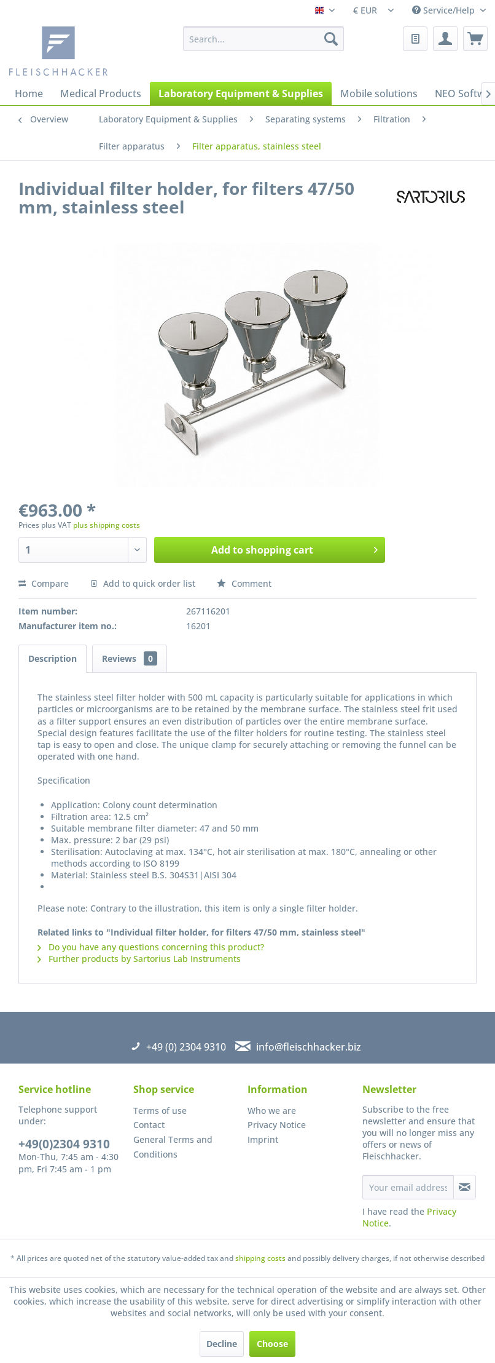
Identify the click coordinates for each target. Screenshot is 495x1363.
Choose (272, 1343)
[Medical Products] (101, 93)
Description (52, 658)
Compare (43, 583)
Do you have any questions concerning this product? (150, 947)
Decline (221, 1343)
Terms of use (160, 1110)
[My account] (445, 38)
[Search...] (263, 38)
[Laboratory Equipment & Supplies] (241, 93)
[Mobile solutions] (379, 93)
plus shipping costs (106, 525)
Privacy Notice (277, 1125)
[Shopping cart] (475, 38)
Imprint (263, 1139)
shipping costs (260, 1258)
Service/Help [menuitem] (444, 10)
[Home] (29, 93)
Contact (149, 1125)
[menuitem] (263, 38)
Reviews (129, 658)
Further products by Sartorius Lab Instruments (139, 958)
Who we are (272, 1110)
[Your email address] (408, 1187)
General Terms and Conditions (172, 1147)
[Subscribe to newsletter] (464, 1187)
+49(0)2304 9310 (64, 1144)
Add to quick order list (142, 583)
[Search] (331, 38)
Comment (244, 583)
